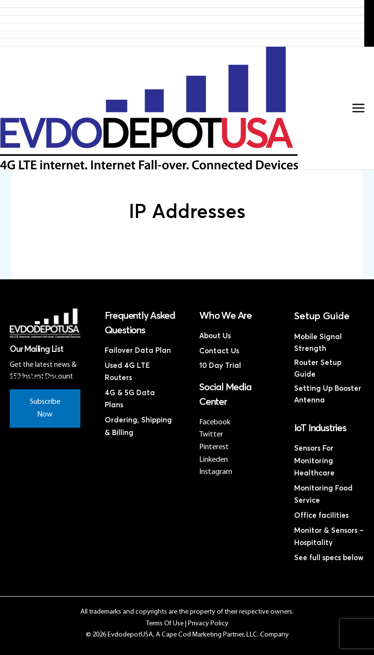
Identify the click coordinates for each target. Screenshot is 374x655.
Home (182, 3)
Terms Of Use (165, 623)
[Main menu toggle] (358, 108)
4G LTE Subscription (182, 19)
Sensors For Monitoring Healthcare (314, 461)
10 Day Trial (220, 365)
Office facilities (321, 515)
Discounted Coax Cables (182, 34)
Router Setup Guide (317, 368)
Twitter (211, 434)
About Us (215, 336)
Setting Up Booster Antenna (327, 394)
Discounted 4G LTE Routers (182, 27)
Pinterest (214, 447)
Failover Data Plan (138, 350)
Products (182, 11)
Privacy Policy (208, 623)
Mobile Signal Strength (318, 342)
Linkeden (213, 460)
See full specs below (329, 558)
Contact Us (182, 42)
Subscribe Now (45, 408)
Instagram (215, 472)
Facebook (214, 422)
